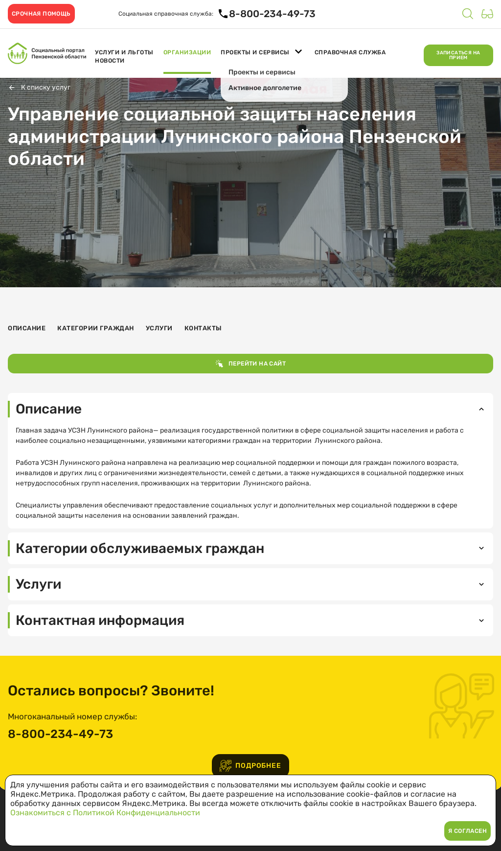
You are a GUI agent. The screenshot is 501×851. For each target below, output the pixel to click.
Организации (187, 52)
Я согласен (467, 831)
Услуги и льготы (124, 52)
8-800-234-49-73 (60, 734)
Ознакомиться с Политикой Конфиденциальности (105, 812)
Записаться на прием (458, 55)
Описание (27, 328)
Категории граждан (95, 328)
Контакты (203, 328)
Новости (110, 61)
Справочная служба (350, 52)
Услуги (159, 328)
